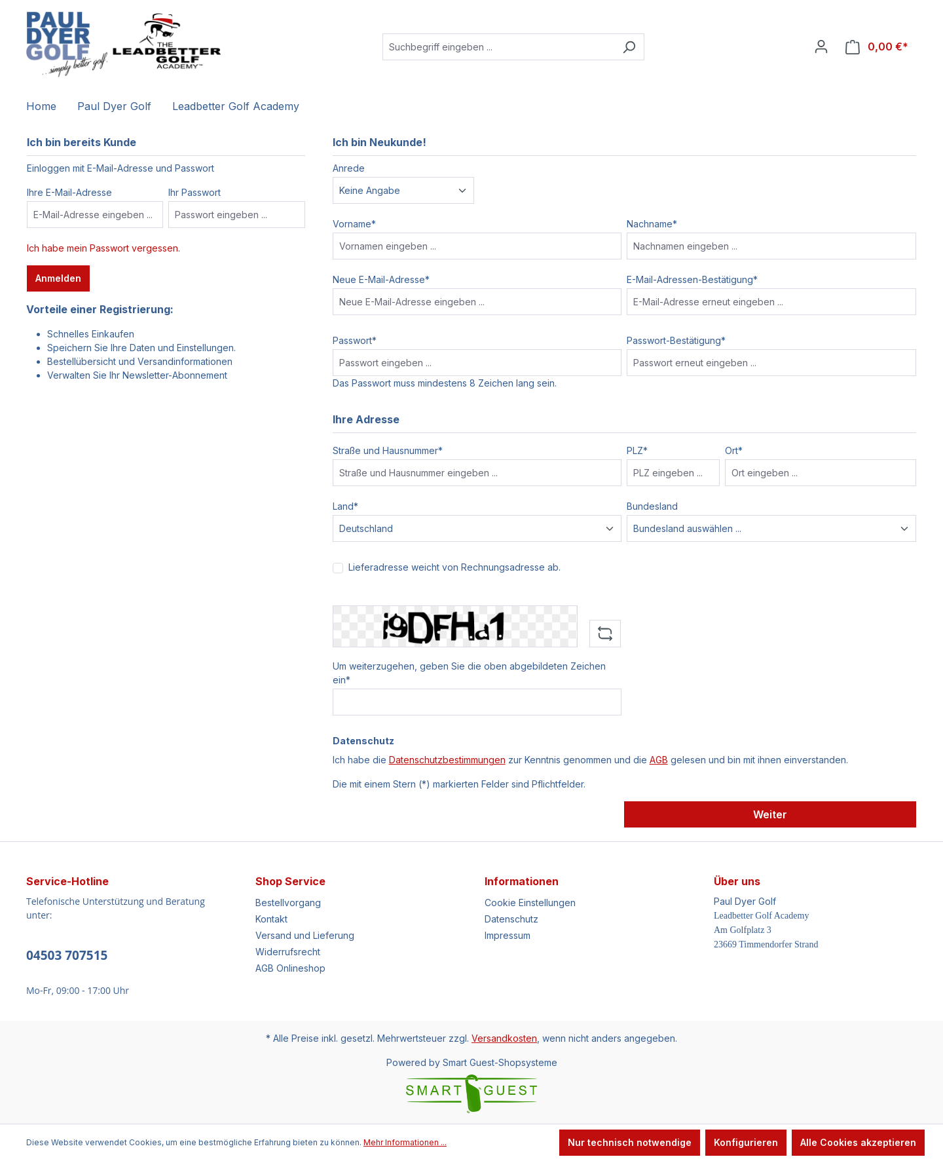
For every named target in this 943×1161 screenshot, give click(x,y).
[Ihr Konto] (821, 46)
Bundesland (652, 506)
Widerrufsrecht (287, 951)
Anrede (349, 168)
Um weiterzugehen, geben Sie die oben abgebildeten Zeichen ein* (469, 672)
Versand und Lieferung (304, 935)
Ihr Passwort (194, 192)
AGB (659, 759)
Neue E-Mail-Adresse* (381, 279)
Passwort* (355, 340)
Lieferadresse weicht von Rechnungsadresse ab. (454, 567)
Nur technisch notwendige (630, 1142)
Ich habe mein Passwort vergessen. (103, 248)
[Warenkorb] (877, 46)
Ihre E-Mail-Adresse (69, 192)
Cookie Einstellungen (530, 902)
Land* (345, 506)
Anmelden (58, 278)
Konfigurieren (746, 1142)
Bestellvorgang (288, 902)
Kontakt (271, 918)
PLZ (637, 450)
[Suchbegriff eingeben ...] (498, 46)
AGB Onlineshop (290, 968)
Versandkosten (504, 1038)
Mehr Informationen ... (405, 1142)
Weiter (770, 814)
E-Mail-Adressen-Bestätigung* (692, 279)
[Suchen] (629, 46)
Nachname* (652, 223)
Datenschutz (511, 918)
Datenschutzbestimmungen (447, 759)
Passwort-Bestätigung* (676, 340)
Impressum (507, 935)
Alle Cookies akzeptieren (858, 1142)
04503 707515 (66, 955)
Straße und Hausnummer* (388, 450)
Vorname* (354, 223)
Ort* (734, 450)
